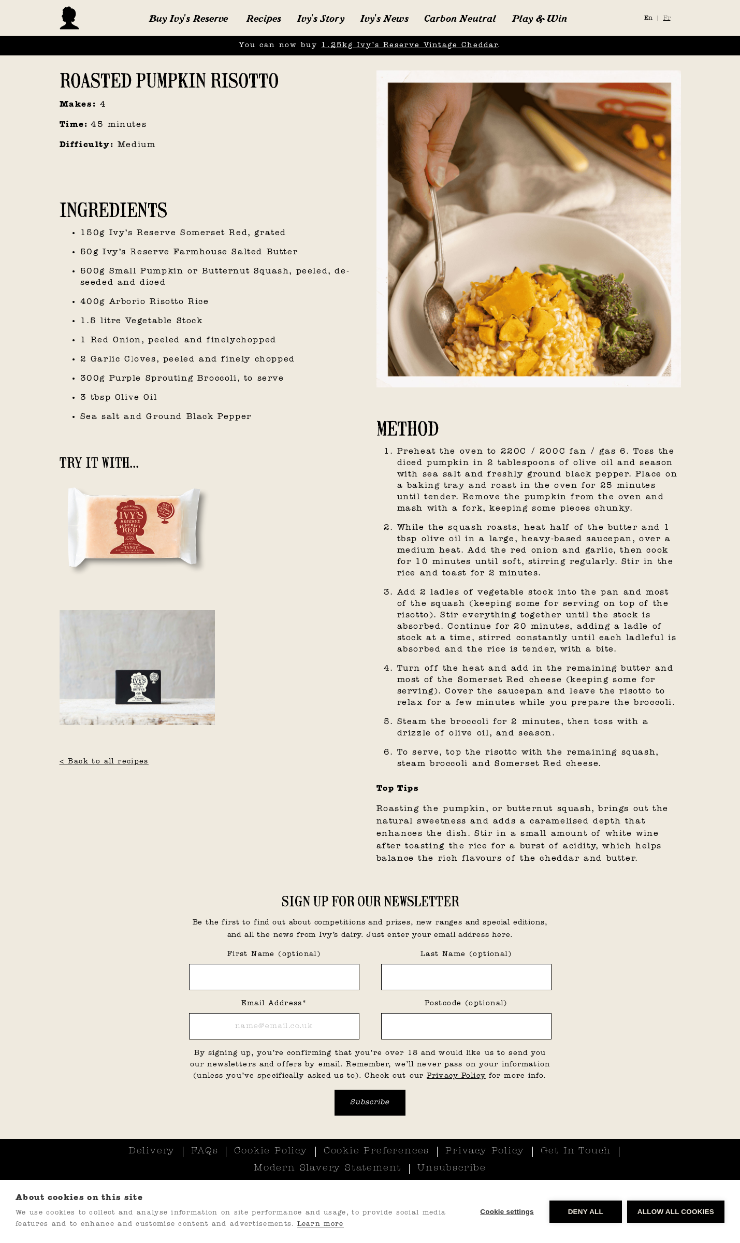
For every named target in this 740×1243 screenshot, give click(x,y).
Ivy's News (384, 18)
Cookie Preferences (376, 1151)
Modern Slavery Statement (327, 1168)
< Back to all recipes (104, 761)
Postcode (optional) (466, 1003)
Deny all (585, 1212)
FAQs (204, 1151)
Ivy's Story (320, 18)
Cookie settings (507, 1212)
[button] (188, 18)
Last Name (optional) (466, 954)
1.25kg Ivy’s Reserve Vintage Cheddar (409, 45)
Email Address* (274, 1003)
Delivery (151, 1151)
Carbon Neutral (460, 18)
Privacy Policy (456, 1076)
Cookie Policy (270, 1151)
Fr (667, 18)
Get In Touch (576, 1151)
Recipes (263, 18)
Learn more (320, 1224)
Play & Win (539, 18)
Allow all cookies (675, 1212)
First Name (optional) (274, 954)
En (648, 18)
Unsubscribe (451, 1168)
